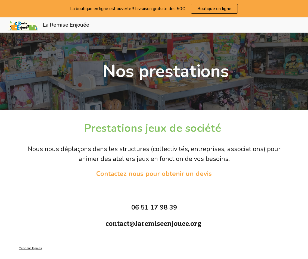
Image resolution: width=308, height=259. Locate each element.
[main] (166, 71)
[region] (154, 8)
